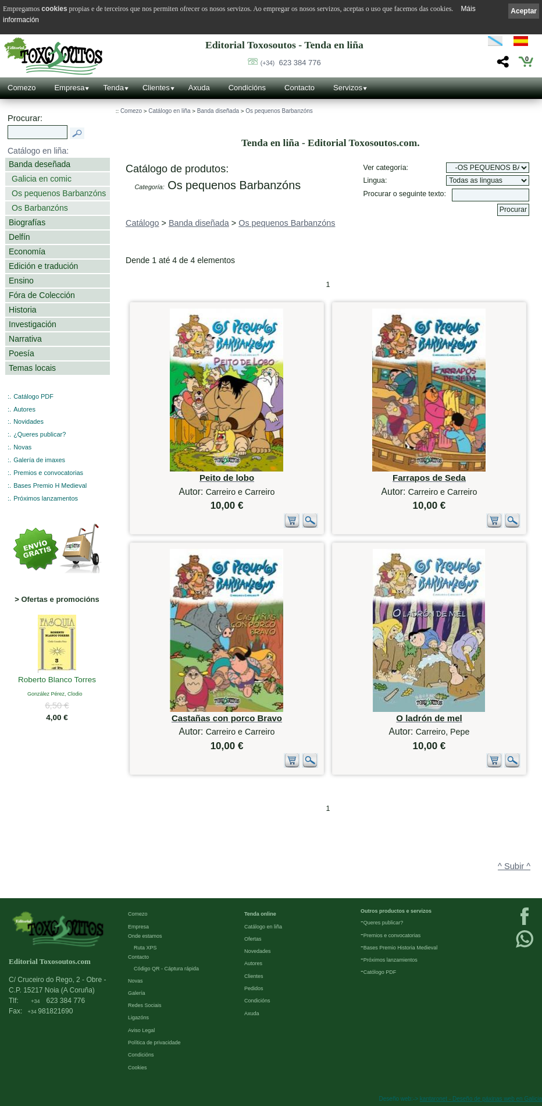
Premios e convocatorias (48, 472)
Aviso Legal (141, 1030)
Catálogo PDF (33, 396)
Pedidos (253, 988)
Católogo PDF (380, 972)
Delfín (19, 237)
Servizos (347, 87)
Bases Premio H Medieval (50, 485)
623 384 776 (291, 62)
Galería (136, 993)
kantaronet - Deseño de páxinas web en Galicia (481, 1099)
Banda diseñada (218, 111)
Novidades (28, 421)
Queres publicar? (383, 923)
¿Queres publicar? (39, 434)
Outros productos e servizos (396, 911)
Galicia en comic (42, 178)
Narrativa (25, 338)
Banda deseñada (39, 164)
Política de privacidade (154, 1042)
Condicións (247, 87)
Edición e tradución (43, 266)
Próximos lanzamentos (45, 498)
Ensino (21, 280)
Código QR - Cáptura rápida (166, 969)
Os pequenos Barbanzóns (59, 193)
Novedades (257, 951)
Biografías (27, 222)
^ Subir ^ (514, 866)
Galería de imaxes (39, 459)
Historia (23, 309)
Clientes (156, 87)
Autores (24, 409)
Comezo (21, 87)
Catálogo (142, 223)
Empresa (69, 87)
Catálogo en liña (169, 111)
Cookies (137, 1067)
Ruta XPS (145, 948)
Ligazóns (138, 1017)
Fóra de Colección (42, 295)
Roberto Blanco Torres (57, 680)
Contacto (299, 87)
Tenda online (260, 914)
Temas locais (32, 368)
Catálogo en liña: (38, 150)
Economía (27, 251)
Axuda (199, 87)
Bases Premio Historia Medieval (400, 948)
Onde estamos (145, 936)
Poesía (21, 353)
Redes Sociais (145, 1005)
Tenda (113, 87)
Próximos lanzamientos (390, 960)
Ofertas (253, 939)
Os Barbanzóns (40, 207)
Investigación (32, 324)
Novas (22, 447)
